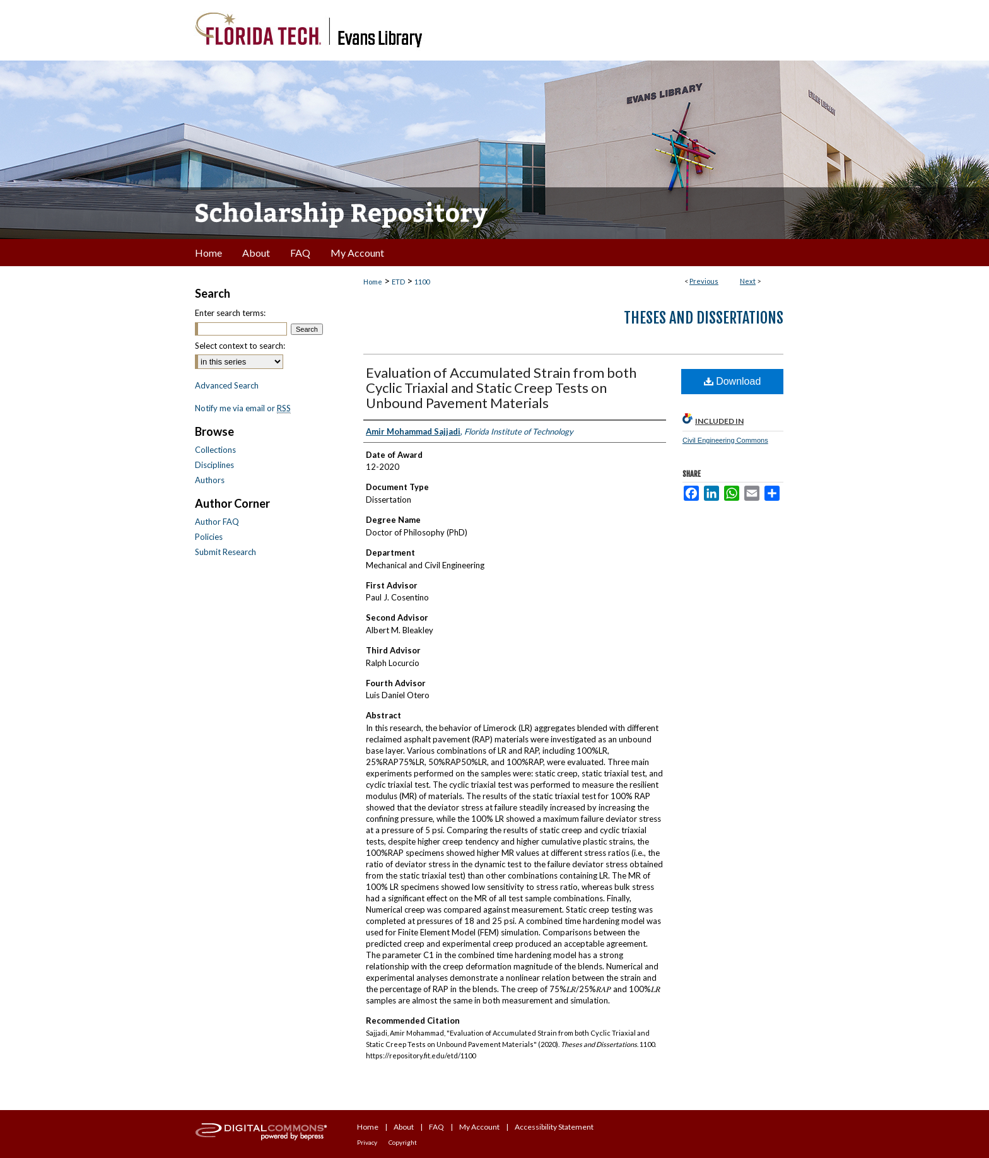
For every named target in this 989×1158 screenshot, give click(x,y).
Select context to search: (240, 346)
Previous (703, 281)
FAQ (436, 1127)
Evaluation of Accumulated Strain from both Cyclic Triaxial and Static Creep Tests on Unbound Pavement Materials (501, 387)
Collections (215, 450)
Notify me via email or (243, 408)
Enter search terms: (230, 313)
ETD (398, 282)
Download (732, 381)
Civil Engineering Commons (725, 440)
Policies (209, 537)
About (404, 1127)
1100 (422, 282)
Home (372, 282)
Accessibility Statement (554, 1127)
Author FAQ (217, 522)
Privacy (367, 1142)
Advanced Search (227, 385)
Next (748, 281)
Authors (210, 480)
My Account (479, 1127)
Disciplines (214, 465)
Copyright (403, 1142)
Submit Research (225, 552)
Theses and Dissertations (703, 317)
